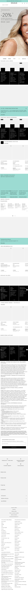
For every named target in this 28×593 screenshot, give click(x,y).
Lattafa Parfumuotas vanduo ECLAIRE (7, 589)
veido (17, 372)
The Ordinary (3, 530)
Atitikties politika (14, 511)
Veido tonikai (17, 542)
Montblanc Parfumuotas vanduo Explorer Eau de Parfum (6, 579)
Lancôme (2, 539)
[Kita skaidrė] (27, 33)
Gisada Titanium (3, 569)
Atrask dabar (3, 114)
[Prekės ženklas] (3, 70)
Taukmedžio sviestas (18, 574)
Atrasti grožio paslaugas (23, 196)
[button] (14, 495)
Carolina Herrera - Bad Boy (5, 533)
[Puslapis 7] (17, 55)
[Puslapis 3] (12, 55)
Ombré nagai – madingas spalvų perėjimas (20, 567)
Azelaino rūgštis (17, 571)
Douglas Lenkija (24, 432)
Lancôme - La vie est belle (5, 547)
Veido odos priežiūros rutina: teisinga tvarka (20, 585)
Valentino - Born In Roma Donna (6, 542)
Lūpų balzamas (17, 548)
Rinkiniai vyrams (17, 544)
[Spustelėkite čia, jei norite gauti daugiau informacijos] (13, 13)
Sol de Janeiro (3, 521)
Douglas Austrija (18, 432)
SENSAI (2, 550)
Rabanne (2, 545)
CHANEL (2, 524)
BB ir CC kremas (17, 530)
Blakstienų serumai (18, 527)
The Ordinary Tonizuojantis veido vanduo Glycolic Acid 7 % (6, 566)
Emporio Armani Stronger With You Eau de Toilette (7, 557)
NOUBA (2, 541)
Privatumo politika (14, 507)
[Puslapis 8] (18, 55)
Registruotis (14, 447)
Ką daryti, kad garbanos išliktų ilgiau (20, 581)
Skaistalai (16, 536)
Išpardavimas (17, 529)
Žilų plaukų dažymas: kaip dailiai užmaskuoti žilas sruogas (20, 563)
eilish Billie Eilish (3, 532)
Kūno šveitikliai (17, 550)
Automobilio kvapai (18, 564)
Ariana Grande (3, 535)
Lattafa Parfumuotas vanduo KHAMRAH (7, 558)
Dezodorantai (17, 538)
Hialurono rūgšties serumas (19, 532)
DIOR (2, 526)
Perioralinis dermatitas (18, 559)
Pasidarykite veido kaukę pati (19, 577)
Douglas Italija (15, 431)
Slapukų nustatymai (14, 514)
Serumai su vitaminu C (18, 547)
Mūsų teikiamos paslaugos (8, 175)
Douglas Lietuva (5, 432)
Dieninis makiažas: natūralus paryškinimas (19, 580)
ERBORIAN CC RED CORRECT (6, 586)
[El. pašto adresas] (14, 443)
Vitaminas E (16, 555)
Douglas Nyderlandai (12, 432)
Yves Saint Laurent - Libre (5, 538)
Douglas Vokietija (3, 431)
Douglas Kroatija (20, 431)
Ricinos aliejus (17, 573)
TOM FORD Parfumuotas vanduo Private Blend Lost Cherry (7, 554)
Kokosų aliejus (17, 576)
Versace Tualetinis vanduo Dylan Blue (7, 564)
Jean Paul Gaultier (4, 527)
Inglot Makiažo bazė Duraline (5, 560)
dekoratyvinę (6, 373)
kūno (20, 372)
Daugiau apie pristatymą (14, 196)
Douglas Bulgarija (9, 431)
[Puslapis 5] (14, 55)
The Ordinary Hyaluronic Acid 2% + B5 (7, 572)
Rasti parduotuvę (3, 196)
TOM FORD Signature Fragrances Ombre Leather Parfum (6, 577)
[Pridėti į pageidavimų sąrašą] (11, 146)
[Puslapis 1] (9, 55)
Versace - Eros (3, 536)
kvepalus (17, 373)
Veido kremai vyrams (18, 533)
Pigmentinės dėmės (18, 570)
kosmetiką (10, 373)
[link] (14, 31)
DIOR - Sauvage (3, 548)
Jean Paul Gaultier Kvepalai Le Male (6, 583)
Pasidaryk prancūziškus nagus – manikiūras (20, 557)
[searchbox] (14, 5)
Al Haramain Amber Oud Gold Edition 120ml (7, 574)
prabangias (18, 380)
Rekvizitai (14, 509)
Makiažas (16, 526)
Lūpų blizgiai (17, 545)
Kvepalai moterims (17, 521)
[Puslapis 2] (10, 55)
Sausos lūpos (17, 568)
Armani (2, 529)
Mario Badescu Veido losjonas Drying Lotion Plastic (7, 562)
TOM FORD (3, 544)
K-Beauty (16, 539)
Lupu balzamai (17, 535)
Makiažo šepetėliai (18, 541)
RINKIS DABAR (3, 21)
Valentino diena (17, 524)
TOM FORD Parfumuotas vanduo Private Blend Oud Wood (7, 581)
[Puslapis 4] (13, 55)
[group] (14, 55)
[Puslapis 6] (16, 55)
